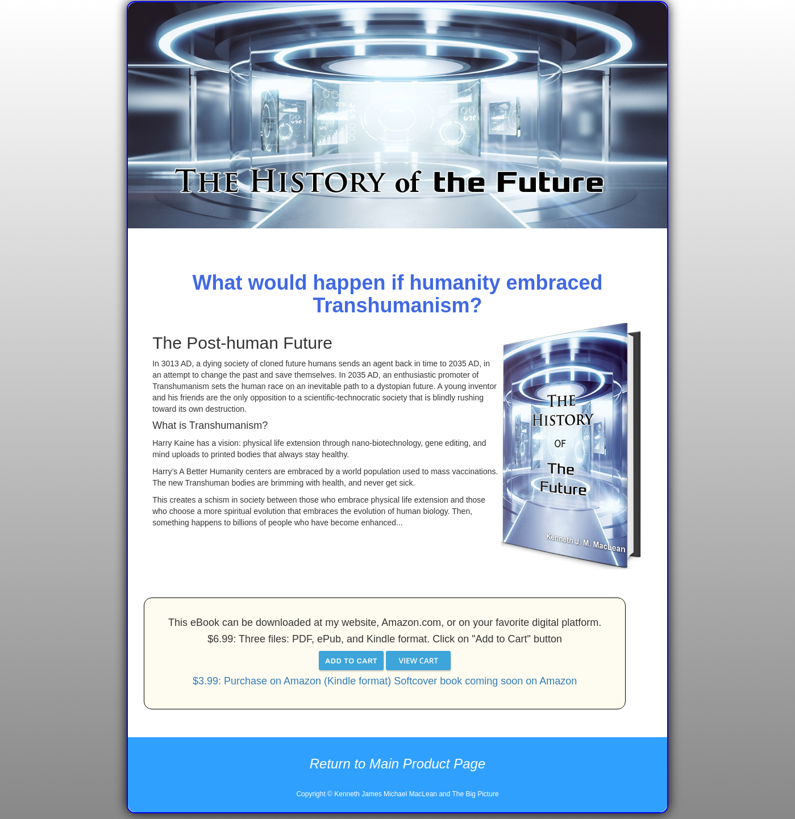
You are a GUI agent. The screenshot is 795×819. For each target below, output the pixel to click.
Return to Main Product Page (398, 763)
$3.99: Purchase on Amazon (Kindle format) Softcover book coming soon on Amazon (385, 681)
